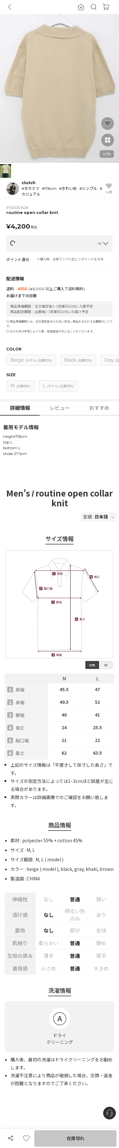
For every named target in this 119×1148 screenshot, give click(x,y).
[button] (93, 7)
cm (92, 664)
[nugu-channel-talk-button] (109, 1113)
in (106, 664)
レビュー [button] (60, 408)
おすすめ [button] (99, 408)
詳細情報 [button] (20, 408)
